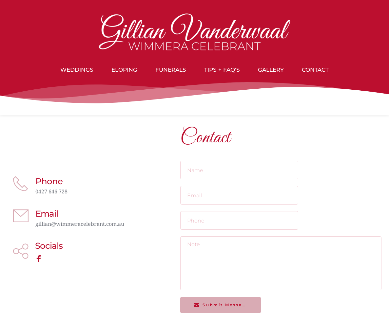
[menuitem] (77, 70)
